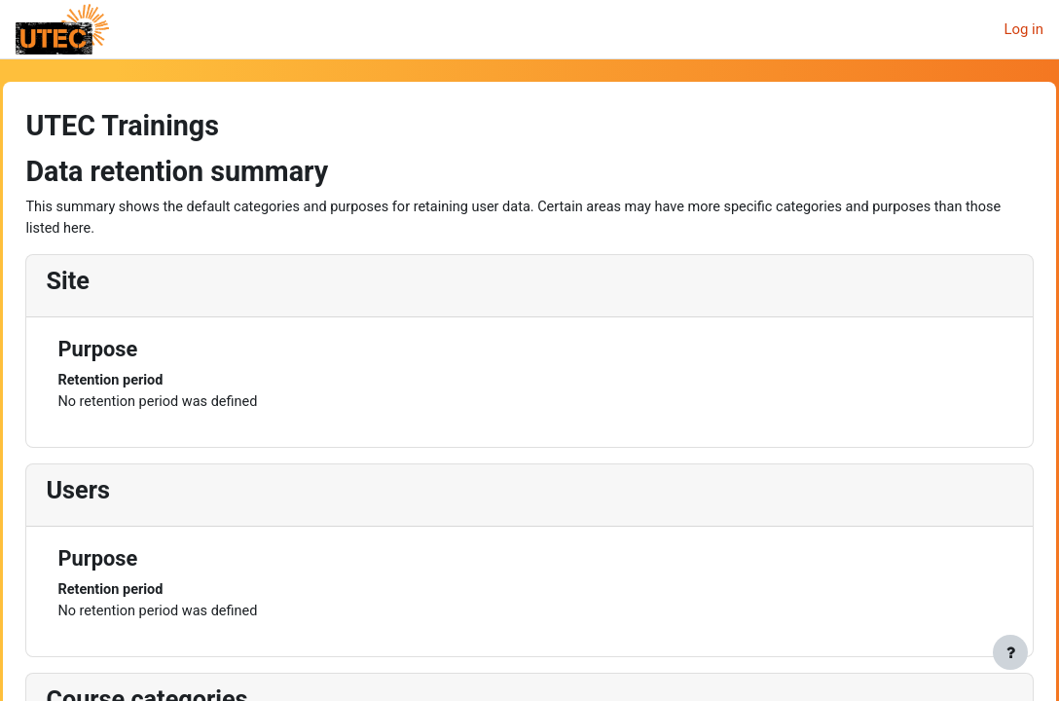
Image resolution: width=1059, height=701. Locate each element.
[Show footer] (1010, 652)
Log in (1023, 29)
